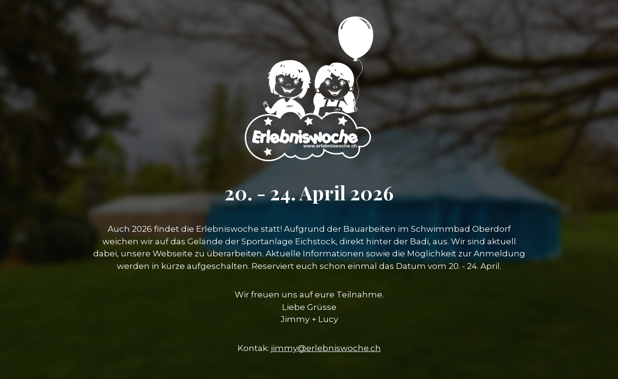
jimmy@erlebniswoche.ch (326, 348)
